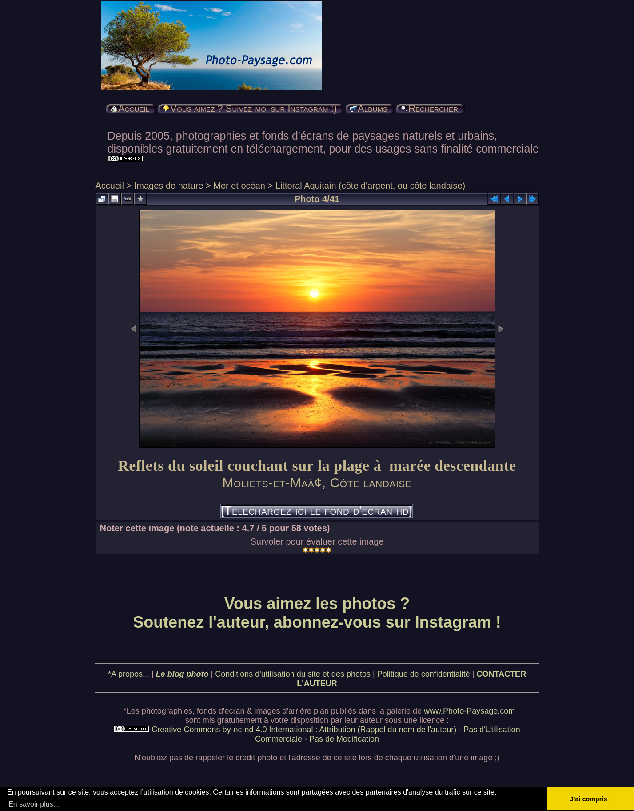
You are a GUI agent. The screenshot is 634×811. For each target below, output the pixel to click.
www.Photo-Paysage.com (469, 710)
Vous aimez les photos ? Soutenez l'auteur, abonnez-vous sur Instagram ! (317, 612)
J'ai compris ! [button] (590, 799)
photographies (167, 710)
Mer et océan (239, 185)
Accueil (110, 185)
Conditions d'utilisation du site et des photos (293, 674)
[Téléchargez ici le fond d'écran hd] (316, 510)
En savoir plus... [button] (33, 804)
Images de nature (168, 185)
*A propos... (128, 674)
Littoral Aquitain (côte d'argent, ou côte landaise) (370, 185)
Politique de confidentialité (423, 674)
